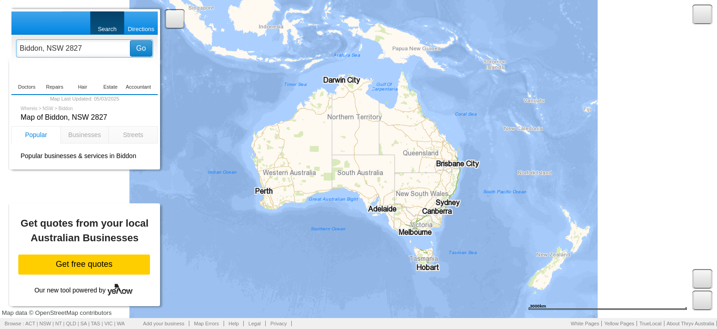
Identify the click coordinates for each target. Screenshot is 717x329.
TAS (96, 323)
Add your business (164, 323)
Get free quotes (84, 264)
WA (121, 323)
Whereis (29, 108)
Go (141, 48)
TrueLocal (650, 323)
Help (234, 323)
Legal (254, 323)
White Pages (585, 323)
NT (58, 323)
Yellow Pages (619, 323)
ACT (30, 323)
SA (83, 323)
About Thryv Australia (690, 323)
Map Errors (206, 323)
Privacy (278, 323)
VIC (108, 323)
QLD (71, 323)
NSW (48, 108)
